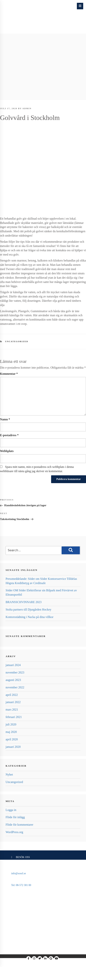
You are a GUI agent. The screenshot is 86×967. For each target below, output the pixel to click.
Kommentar (9, 373)
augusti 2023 (13, 679)
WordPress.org (14, 832)
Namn (5, 419)
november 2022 (15, 687)
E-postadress (9, 435)
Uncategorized (16, 341)
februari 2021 (14, 717)
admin (27, 108)
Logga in (11, 809)
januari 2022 (13, 702)
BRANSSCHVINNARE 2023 (23, 602)
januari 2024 (13, 665)
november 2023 (15, 672)
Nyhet (9, 774)
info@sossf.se (18, 873)
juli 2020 (11, 724)
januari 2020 (13, 746)
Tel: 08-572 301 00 (21, 885)
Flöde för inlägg (15, 817)
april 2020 (12, 739)
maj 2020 (11, 731)
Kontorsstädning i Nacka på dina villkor (29, 617)
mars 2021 (12, 709)
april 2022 (12, 694)
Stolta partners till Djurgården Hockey (28, 609)
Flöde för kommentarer (19, 824)
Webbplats (7, 451)
